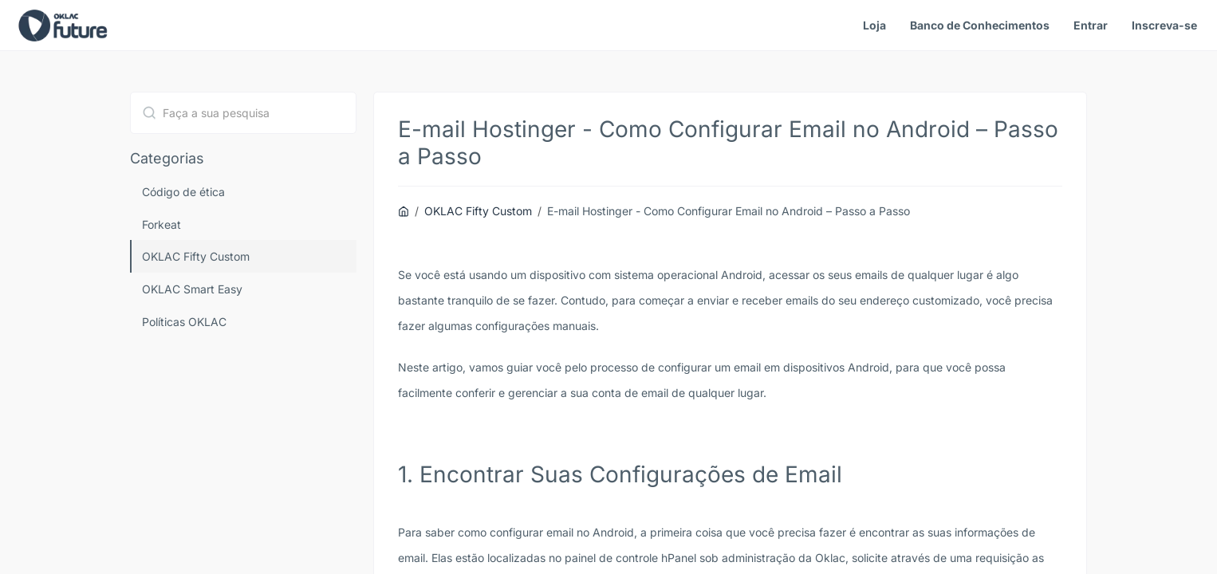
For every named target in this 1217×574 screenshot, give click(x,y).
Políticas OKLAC (184, 321)
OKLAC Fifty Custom (196, 256)
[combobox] (243, 113)
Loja (874, 25)
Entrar (1090, 25)
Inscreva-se (1164, 25)
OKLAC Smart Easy (192, 289)
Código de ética (183, 192)
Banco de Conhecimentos (980, 25)
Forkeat (161, 224)
